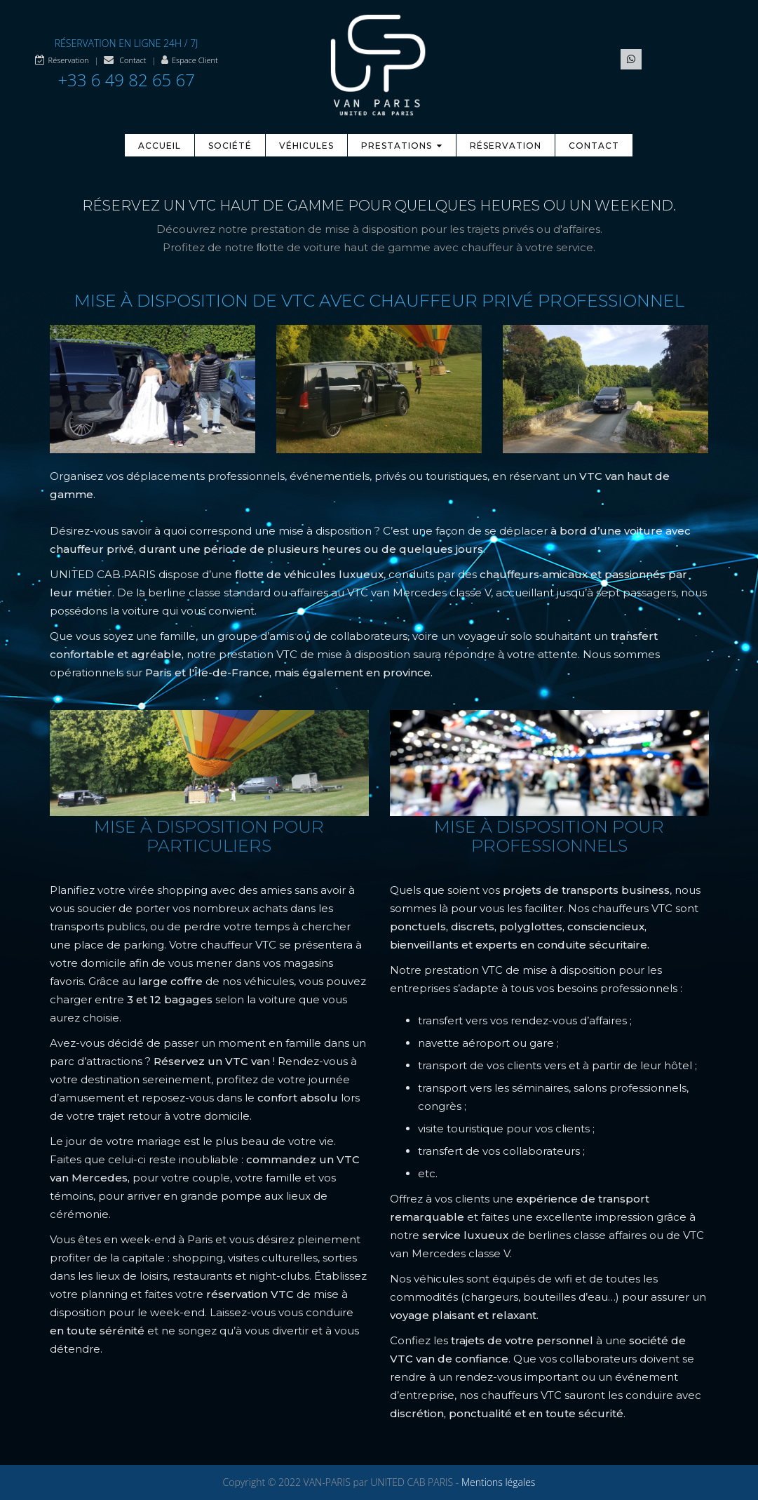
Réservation (68, 60)
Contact (132, 60)
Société (230, 145)
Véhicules (306, 145)
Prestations (401, 145)
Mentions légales (498, 1482)
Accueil (159, 145)
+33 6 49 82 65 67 (126, 79)
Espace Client (195, 60)
